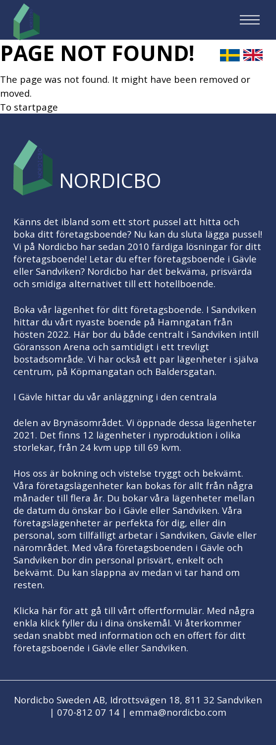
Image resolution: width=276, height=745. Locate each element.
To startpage (29, 107)
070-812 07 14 (88, 712)
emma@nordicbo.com (177, 712)
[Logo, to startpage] (26, 21)
